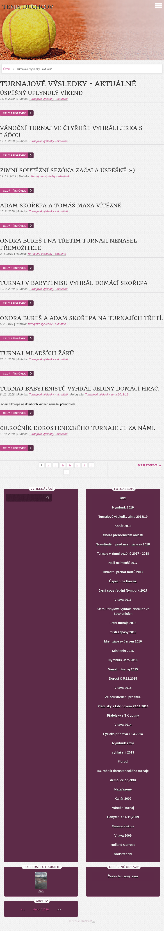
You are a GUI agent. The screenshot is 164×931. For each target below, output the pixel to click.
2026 (45, 909)
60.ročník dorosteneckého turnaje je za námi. (77, 428)
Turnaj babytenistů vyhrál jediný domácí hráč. (79, 389)
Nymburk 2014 (123, 743)
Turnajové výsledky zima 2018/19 (106, 394)
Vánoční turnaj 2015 (123, 669)
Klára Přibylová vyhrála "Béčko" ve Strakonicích (123, 611)
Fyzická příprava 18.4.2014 (123, 734)
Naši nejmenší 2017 (122, 563)
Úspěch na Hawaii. (123, 581)
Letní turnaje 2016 (122, 623)
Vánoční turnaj (123, 808)
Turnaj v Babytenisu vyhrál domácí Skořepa (74, 283)
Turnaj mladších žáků (37, 353)
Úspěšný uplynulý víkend (41, 93)
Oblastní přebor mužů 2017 (123, 572)
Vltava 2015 (123, 688)
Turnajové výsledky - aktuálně (48, 98)
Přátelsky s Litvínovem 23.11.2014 (123, 706)
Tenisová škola (123, 826)
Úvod (6, 69)
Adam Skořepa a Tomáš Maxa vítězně (60, 205)
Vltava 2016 (123, 600)
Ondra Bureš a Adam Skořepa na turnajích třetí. (81, 318)
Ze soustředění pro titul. (123, 697)
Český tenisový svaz (123, 876)
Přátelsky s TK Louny (123, 715)
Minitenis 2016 (123, 651)
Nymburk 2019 (123, 507)
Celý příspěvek (14, 113)
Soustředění (123, 854)
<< (23, 909)
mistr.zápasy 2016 (122, 632)
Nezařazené (123, 789)
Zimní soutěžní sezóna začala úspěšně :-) (67, 170)
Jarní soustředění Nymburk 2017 (123, 590)
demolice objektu (123, 780)
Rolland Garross (123, 845)
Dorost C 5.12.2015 (123, 678)
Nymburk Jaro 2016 (122, 660)
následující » (149, 465)
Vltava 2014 (123, 725)
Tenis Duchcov (27, 6)
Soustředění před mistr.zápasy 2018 (123, 544)
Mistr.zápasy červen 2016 (123, 641)
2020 (122, 498)
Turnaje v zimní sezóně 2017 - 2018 (123, 553)
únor (36, 909)
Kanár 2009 (123, 798)
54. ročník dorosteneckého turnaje (123, 771)
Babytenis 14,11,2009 (123, 817)
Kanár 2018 (123, 526)
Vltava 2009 (123, 835)
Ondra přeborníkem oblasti (123, 535)
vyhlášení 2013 (123, 752)
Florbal (123, 761)
